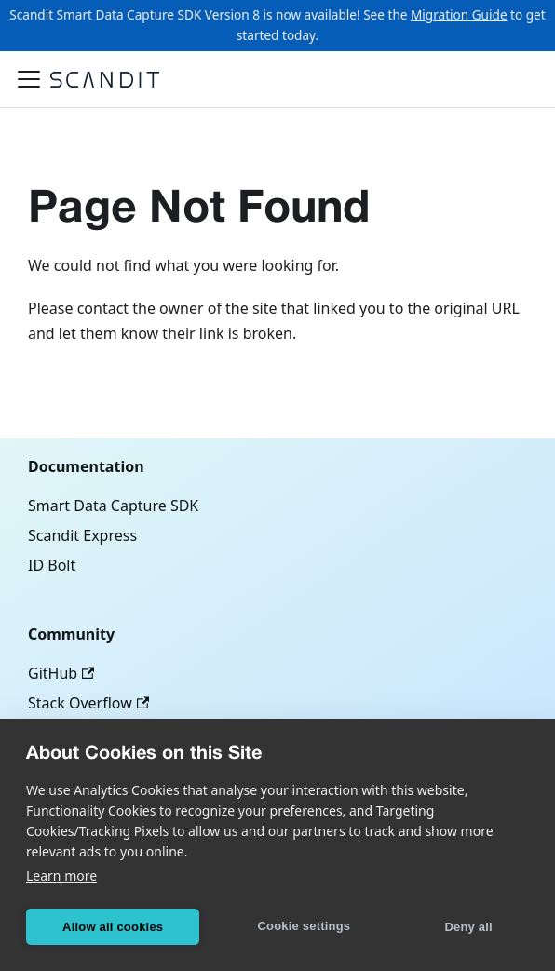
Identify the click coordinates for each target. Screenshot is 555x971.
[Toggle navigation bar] (29, 79)
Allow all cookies (112, 927)
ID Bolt (51, 565)
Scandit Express (82, 535)
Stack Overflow (88, 703)
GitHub (61, 673)
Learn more (61, 875)
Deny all (468, 927)
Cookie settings (303, 926)
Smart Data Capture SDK (113, 505)
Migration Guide (459, 14)
